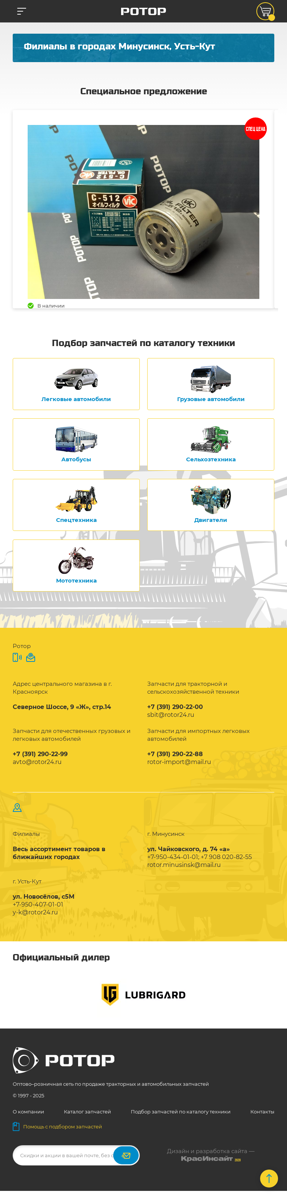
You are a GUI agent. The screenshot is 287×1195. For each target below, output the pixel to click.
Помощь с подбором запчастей (57, 1130)
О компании (28, 1116)
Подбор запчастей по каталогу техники (181, 1116)
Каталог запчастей (87, 1116)
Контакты (262, 1116)
